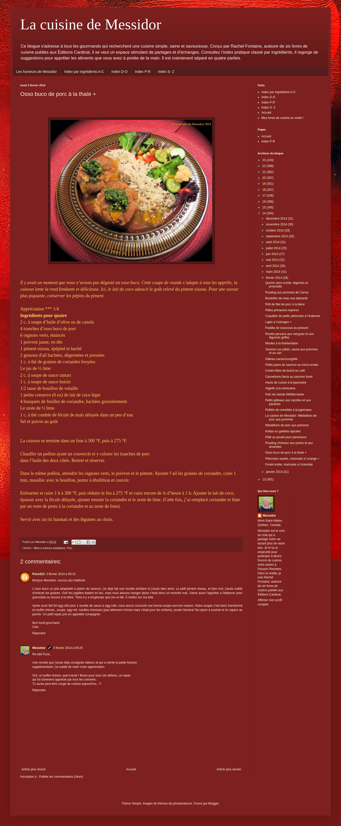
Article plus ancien (229, 769)
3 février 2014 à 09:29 (68, 648)
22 (264, 166)
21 (264, 172)
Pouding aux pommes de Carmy (286, 292)
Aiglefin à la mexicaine (280, 388)
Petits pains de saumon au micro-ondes (292, 365)
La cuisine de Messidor (90, 24)
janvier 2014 (274, 472)
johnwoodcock (182, 803)
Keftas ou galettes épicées (283, 431)
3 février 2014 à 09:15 (61, 574)
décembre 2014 (277, 218)
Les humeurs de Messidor (36, 72)
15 (264, 207)
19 (264, 183)
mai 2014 (272, 260)
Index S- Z (166, 72)
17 (264, 195)
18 (264, 190)
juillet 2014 (273, 248)
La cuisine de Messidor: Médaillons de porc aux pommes (290, 417)
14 (264, 213)
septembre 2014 (277, 236)
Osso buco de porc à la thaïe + (286, 452)
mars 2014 (273, 271)
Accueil (131, 769)
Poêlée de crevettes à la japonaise (288, 410)
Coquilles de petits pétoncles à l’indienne (292, 316)
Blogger (213, 803)
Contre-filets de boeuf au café (285, 370)
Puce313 (38, 574)
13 (264, 479)
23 (264, 160)
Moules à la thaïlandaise (281, 343)
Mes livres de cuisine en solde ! (282, 118)
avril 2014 (273, 266)
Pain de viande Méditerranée (284, 394)
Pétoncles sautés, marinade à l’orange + (292, 458)
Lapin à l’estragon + (278, 322)
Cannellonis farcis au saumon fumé (288, 376)
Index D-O (119, 72)
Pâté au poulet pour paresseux (285, 437)
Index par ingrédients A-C (84, 72)
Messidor (39, 648)
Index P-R (143, 72)
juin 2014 (272, 254)
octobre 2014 (275, 230)
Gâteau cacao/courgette (281, 359)
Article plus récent (33, 769)
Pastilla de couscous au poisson (286, 328)
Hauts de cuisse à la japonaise (285, 382)
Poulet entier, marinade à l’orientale (289, 464)
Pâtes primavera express (282, 310)
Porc (69, 547)
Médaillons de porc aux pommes (287, 425)
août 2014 (273, 242)
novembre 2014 (277, 224)
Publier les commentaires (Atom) (61, 776)
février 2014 (274, 278)
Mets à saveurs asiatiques (49, 547)
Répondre (39, 633)
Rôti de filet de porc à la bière (285, 304)
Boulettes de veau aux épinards (286, 298)
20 (264, 178)
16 (264, 201)
